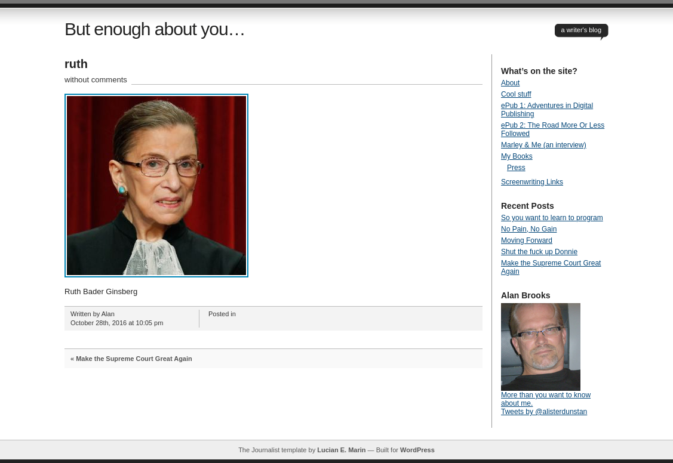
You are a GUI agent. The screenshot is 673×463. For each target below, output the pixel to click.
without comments (95, 79)
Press (516, 167)
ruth (76, 63)
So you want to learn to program (552, 218)
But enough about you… (154, 29)
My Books (517, 156)
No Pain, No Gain (529, 229)
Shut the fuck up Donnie (539, 252)
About (510, 83)
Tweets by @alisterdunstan (544, 412)
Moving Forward (526, 240)
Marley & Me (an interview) (543, 145)
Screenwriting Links (532, 182)
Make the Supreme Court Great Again (134, 358)
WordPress (417, 449)
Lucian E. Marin (341, 449)
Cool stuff (516, 94)
